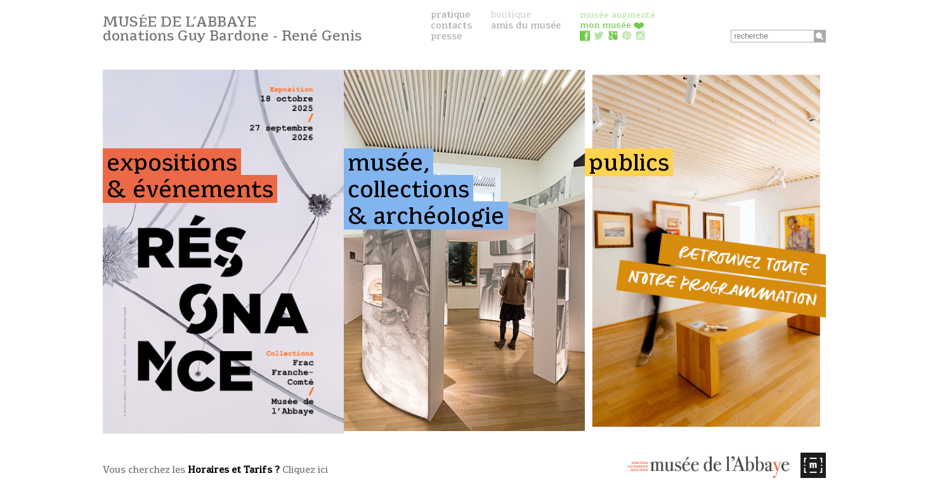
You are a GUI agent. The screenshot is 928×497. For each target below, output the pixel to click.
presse (446, 36)
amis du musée (526, 25)
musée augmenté (617, 14)
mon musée (612, 24)
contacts (451, 25)
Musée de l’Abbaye (232, 28)
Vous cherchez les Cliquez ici (215, 470)
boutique (511, 15)
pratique (450, 15)
